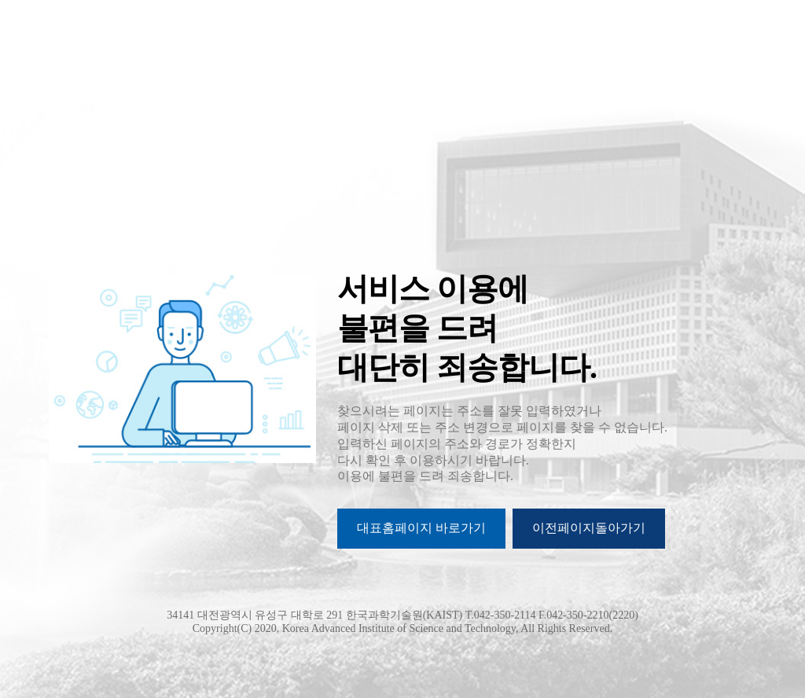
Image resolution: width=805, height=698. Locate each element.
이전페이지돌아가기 (588, 528)
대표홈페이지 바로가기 (421, 528)
